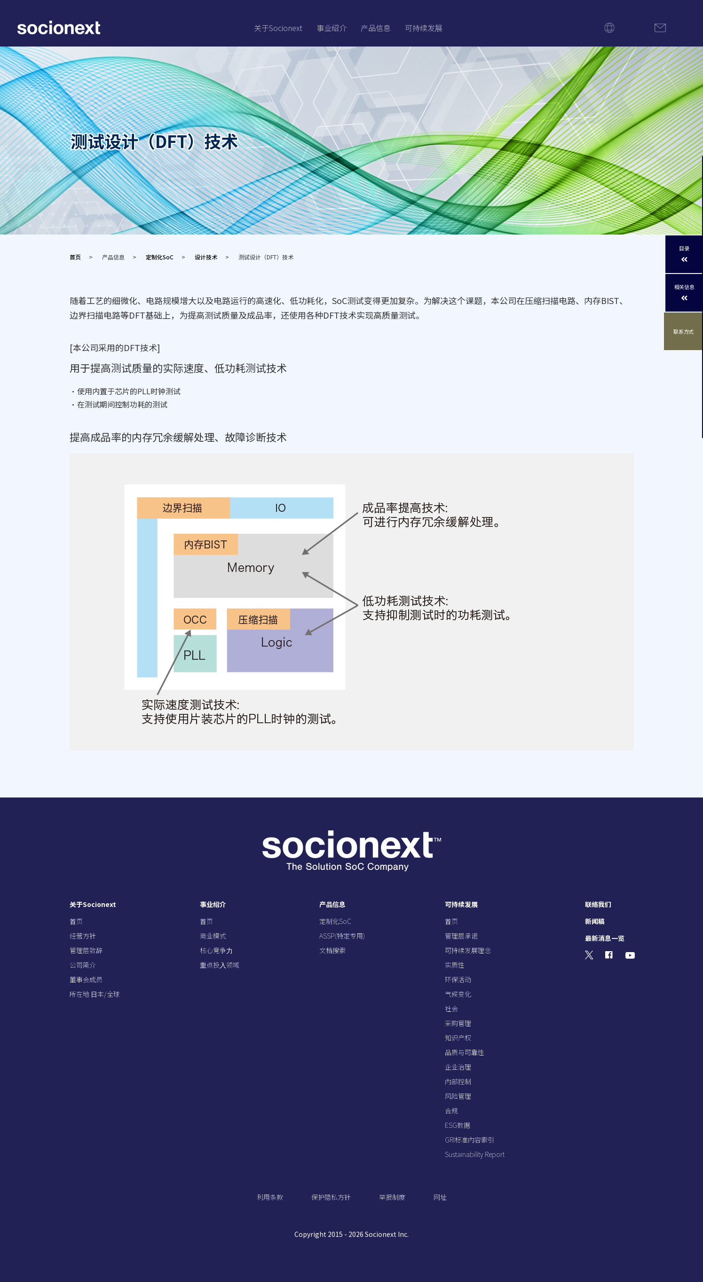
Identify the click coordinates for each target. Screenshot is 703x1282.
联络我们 (598, 904)
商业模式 (213, 935)
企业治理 (458, 1066)
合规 (451, 1110)
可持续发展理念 (468, 950)
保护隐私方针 (331, 1197)
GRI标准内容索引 (469, 1139)
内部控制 (458, 1081)
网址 (440, 1197)
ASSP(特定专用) (342, 935)
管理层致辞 (86, 950)
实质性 (455, 964)
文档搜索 (332, 950)
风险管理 (458, 1096)
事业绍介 (331, 27)
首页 (75, 257)
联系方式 (684, 331)
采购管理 (458, 1023)
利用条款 (270, 1197)
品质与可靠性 (464, 1052)
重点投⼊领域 (219, 964)
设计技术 (206, 257)
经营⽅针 (83, 935)
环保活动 (458, 979)
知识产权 (458, 1037)
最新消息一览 (604, 938)
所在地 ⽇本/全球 (95, 994)
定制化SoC (160, 257)
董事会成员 (86, 979)
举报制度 (392, 1197)
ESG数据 (457, 1125)
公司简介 (83, 964)
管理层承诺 (461, 935)
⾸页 (76, 921)
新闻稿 (595, 921)
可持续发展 (423, 27)
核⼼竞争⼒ (216, 950)
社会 (451, 1008)
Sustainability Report (475, 1154)
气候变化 (458, 994)
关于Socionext (278, 27)
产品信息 (376, 27)
